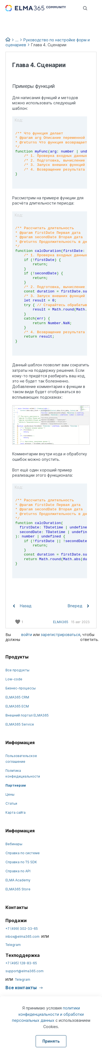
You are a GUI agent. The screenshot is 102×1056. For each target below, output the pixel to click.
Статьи (11, 803)
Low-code (13, 679)
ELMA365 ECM (17, 706)
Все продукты (17, 670)
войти (26, 634)
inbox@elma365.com (22, 936)
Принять (51, 1041)
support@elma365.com (24, 971)
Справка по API (17, 871)
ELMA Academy (17, 880)
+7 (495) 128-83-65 (21, 963)
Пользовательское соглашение (21, 759)
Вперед (78, 605)
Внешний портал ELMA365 (27, 715)
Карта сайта (15, 812)
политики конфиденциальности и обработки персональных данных (48, 1014)
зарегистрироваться (60, 634)
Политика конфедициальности (22, 773)
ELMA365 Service (19, 724)
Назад (22, 605)
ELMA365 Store (17, 889)
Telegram (13, 945)
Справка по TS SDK (21, 862)
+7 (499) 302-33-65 (21, 928)
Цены (9, 794)
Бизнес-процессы (20, 688)
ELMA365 (60, 622)
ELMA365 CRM (17, 697)
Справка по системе (22, 853)
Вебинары (13, 844)
